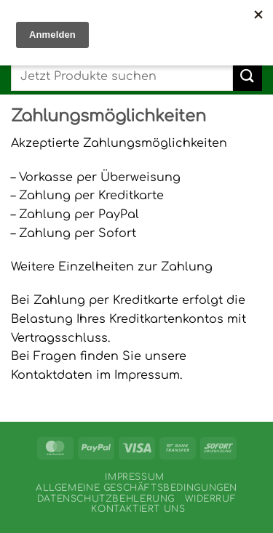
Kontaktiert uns (138, 509)
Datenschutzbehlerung (106, 499)
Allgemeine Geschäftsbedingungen (136, 488)
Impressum (135, 477)
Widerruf (210, 499)
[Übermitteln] (247, 76)
